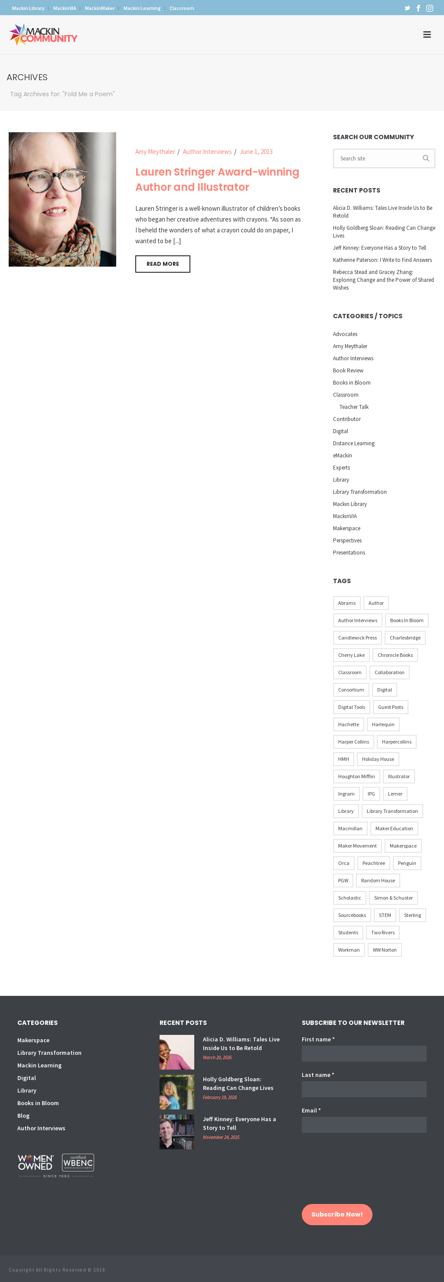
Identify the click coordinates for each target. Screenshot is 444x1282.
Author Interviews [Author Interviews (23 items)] (357, 620)
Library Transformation (360, 492)
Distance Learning (354, 443)
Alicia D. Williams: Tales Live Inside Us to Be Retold (382, 211)
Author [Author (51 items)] (376, 603)
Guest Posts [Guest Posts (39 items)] (390, 707)
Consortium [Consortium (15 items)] (351, 689)
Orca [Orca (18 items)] (343, 863)
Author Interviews (207, 151)
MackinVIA (345, 516)
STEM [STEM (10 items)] (385, 915)
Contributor (347, 419)
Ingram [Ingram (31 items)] (346, 793)
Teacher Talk (354, 407)
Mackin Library (350, 504)
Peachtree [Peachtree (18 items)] (373, 863)
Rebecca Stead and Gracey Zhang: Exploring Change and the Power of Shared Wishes (383, 279)
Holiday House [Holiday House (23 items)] (378, 759)
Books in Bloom (352, 382)
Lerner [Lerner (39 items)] (395, 793)
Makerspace (346, 528)
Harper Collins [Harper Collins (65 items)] (353, 741)
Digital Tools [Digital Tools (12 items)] (351, 707)
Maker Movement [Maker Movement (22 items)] (357, 845)
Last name (318, 1075)
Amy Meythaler (155, 151)
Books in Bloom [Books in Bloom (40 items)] (407, 620)
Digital (340, 431)
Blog (23, 1115)
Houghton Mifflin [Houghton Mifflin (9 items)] (356, 776)
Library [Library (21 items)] (346, 811)
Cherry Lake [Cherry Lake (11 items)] (351, 655)
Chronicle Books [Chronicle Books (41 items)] (395, 655)
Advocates (345, 334)
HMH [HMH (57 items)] (343, 759)
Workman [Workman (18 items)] (349, 949)
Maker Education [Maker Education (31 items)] (394, 828)
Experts (341, 467)
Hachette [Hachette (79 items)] (348, 724)
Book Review (348, 370)
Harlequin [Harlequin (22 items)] (383, 724)
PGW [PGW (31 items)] (343, 880)
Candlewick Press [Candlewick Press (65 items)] (357, 637)
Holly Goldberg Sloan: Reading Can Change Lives (384, 231)
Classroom (346, 394)
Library (341, 479)
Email (311, 1110)
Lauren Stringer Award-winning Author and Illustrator (217, 179)
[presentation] (337, 1173)
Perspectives (347, 540)
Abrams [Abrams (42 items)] (347, 603)
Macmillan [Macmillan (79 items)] (350, 828)
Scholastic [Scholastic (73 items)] (349, 897)
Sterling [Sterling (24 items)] (412, 915)
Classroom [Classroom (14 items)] (350, 672)
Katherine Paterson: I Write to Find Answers (382, 260)
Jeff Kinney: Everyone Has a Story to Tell (379, 247)
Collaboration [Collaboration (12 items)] (390, 672)
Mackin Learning (39, 1065)
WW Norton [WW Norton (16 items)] (385, 949)
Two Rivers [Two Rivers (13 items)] (383, 932)
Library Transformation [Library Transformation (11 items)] (392, 811)
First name (318, 1039)
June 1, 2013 (256, 151)
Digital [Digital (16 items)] (384, 689)
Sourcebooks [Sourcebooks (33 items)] (352, 915)
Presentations (349, 552)
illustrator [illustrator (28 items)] (399, 776)
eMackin (342, 455)
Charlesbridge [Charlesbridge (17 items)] (405, 637)
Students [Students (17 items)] (348, 932)
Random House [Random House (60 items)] (378, 880)
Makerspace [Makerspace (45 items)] (403, 845)
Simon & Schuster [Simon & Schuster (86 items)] (393, 897)
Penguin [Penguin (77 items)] (407, 863)
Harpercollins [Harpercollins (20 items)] (396, 741)
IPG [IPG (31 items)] (371, 793)
